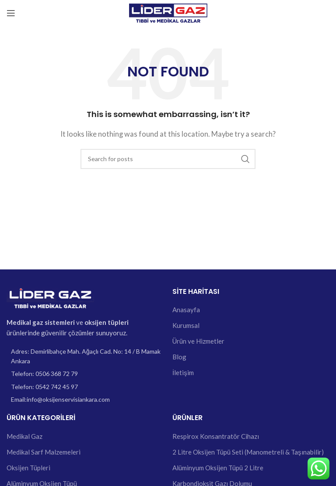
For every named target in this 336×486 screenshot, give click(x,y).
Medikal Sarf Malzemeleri (43, 452)
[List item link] (85, 374)
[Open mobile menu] (11, 13)
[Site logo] (168, 12)
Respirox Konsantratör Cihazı (215, 436)
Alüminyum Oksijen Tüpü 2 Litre (217, 468)
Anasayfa (186, 310)
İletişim (183, 372)
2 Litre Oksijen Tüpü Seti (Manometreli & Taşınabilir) (248, 452)
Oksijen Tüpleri (28, 468)
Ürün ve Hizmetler (198, 341)
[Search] (168, 159)
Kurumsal (186, 325)
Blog (179, 357)
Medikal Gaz (24, 436)
